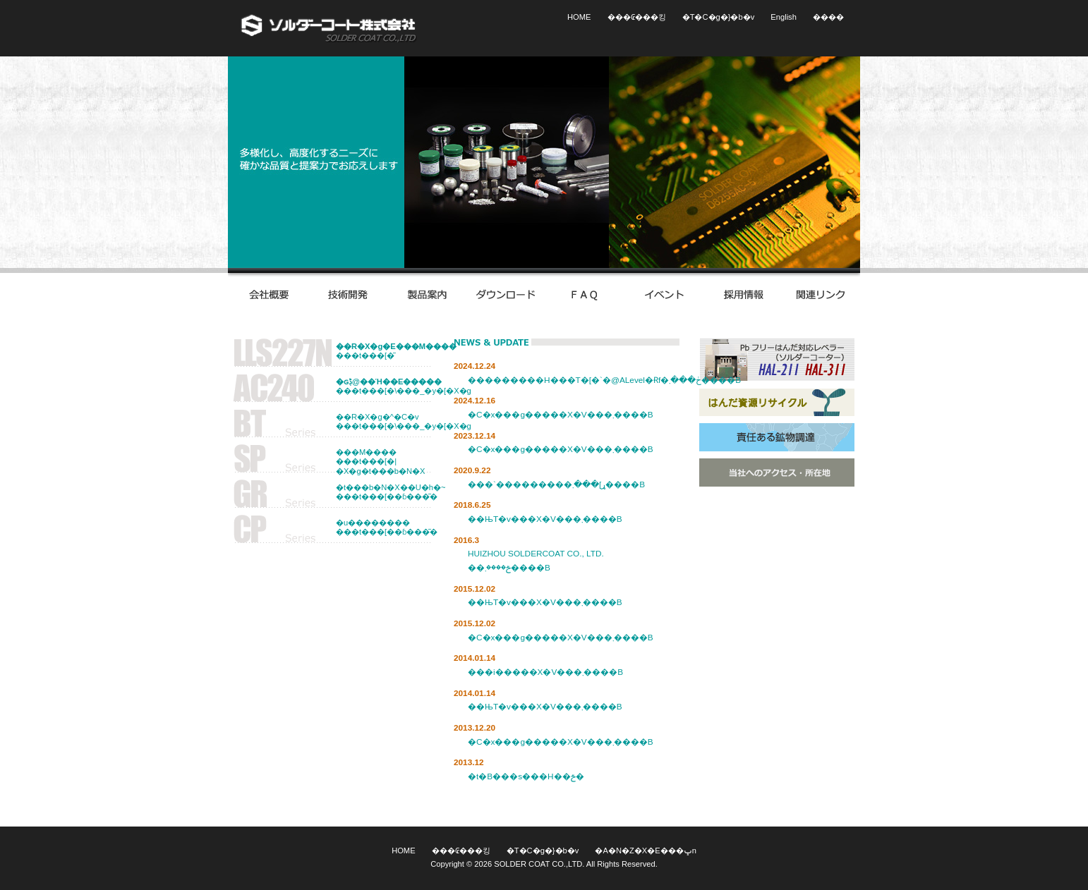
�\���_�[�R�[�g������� (329, 28)
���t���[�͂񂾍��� (387, 351)
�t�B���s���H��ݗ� (526, 776)
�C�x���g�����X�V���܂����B (560, 415)
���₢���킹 (637, 17)
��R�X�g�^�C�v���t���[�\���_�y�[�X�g (387, 421)
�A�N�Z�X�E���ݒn (645, 850)
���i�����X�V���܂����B (545, 672)
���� (828, 17)
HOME (579, 17)
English (783, 17)
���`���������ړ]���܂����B (556, 484)
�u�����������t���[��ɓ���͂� (386, 527)
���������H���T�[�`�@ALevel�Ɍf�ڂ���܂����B (604, 380)
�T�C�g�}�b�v (718, 17)
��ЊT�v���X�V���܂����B (545, 519)
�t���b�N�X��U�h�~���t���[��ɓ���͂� (387, 492)
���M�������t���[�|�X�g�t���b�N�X (380, 461)
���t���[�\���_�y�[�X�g (387, 386)
